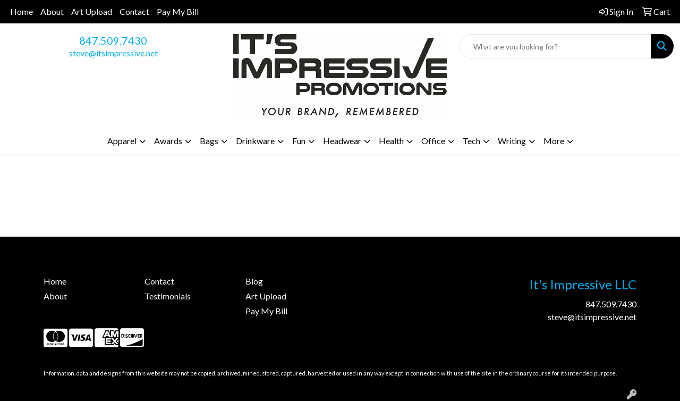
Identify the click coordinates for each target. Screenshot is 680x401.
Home (21, 11)
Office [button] (433, 141)
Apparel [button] (122, 141)
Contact (134, 11)
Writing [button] (512, 141)
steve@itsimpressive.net (113, 53)
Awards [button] (168, 141)
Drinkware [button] (255, 141)
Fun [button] (298, 141)
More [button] (553, 141)
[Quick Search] (555, 46)
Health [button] (391, 141)
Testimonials (167, 296)
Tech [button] (471, 141)
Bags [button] (209, 141)
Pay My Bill (178, 11)
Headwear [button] (342, 141)
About (52, 11)
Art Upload (91, 11)
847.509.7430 (113, 40)
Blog (254, 281)
